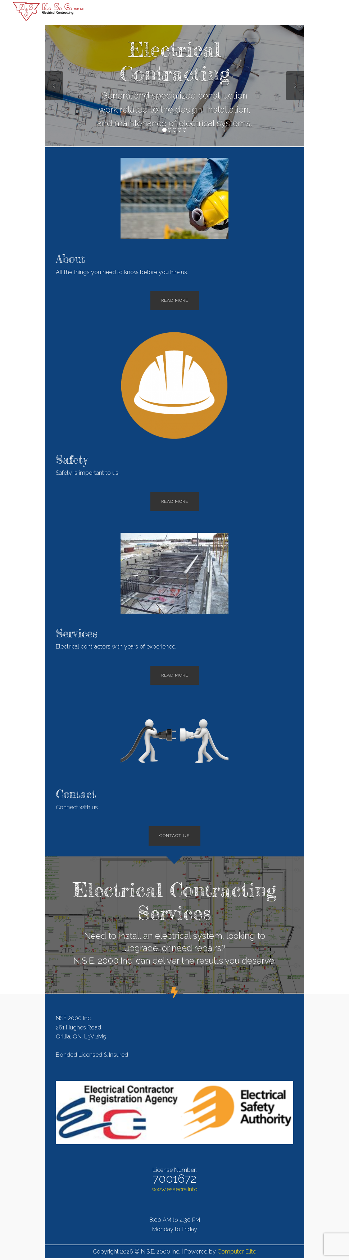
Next (295, 85)
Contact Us (174, 835)
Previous (54, 85)
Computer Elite (236, 1251)
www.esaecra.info (175, 1189)
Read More (174, 300)
